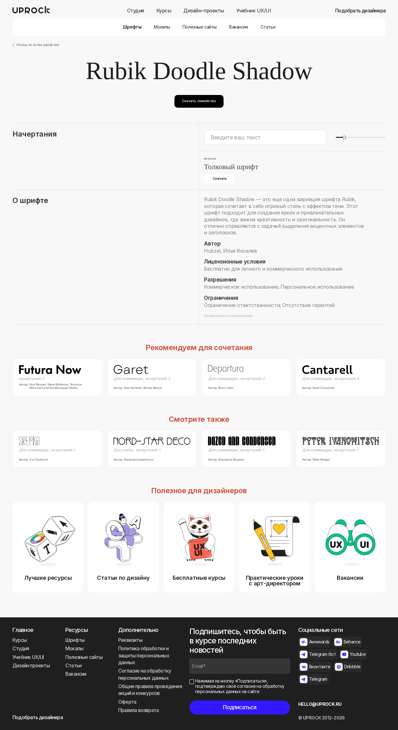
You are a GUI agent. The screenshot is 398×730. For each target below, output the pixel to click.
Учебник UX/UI (253, 11)
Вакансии (238, 27)
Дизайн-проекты (203, 11)
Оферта (127, 702)
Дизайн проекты (31, 665)
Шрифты (132, 27)
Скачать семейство (199, 101)
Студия (135, 11)
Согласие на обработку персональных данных (144, 674)
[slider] (344, 137)
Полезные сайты (200, 27)
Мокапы (162, 27)
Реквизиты (130, 640)
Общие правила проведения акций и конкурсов (150, 689)
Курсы (163, 11)
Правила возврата (138, 710)
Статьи (268, 27)
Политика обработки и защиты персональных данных (143, 655)
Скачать (220, 178)
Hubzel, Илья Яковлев (230, 251)
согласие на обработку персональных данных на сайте (240, 688)
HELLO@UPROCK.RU (320, 704)
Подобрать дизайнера (360, 11)
